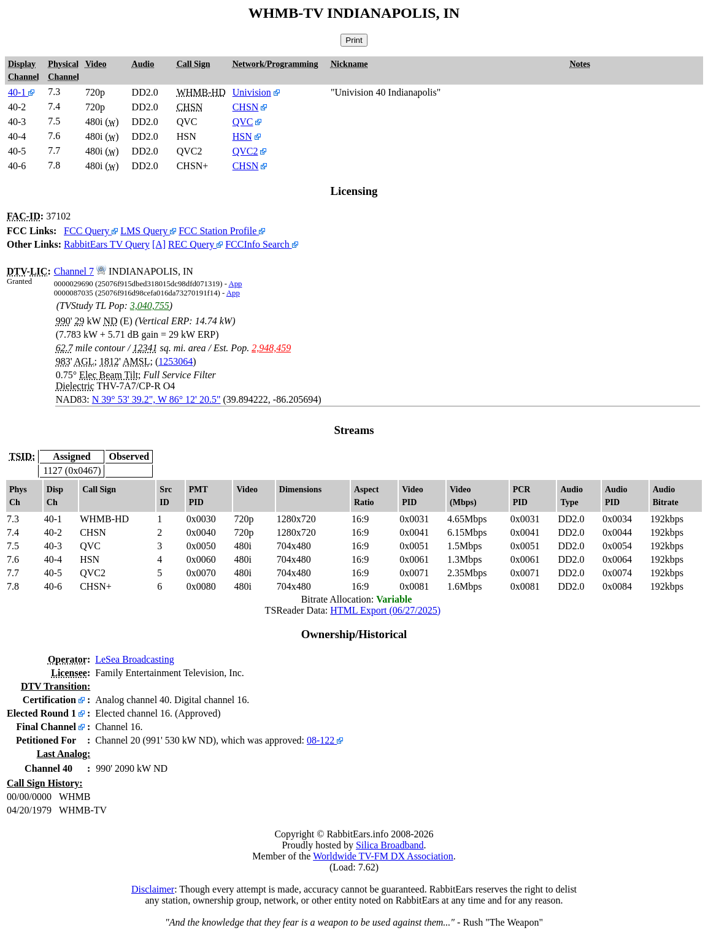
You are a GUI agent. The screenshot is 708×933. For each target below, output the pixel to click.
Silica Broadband (390, 845)
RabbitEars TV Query (107, 244)
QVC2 (245, 151)
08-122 (325, 740)
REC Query (195, 244)
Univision (252, 92)
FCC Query (91, 231)
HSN (242, 136)
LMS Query (148, 231)
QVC (243, 121)
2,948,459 (271, 348)
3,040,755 (149, 305)
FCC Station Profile (222, 231)
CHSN (246, 107)
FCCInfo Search (261, 244)
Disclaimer (152, 889)
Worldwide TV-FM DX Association (383, 856)
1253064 (175, 361)
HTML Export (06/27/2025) (385, 610)
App (235, 284)
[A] (159, 244)
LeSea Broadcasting (134, 659)
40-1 (21, 92)
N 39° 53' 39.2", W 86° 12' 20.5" (156, 399)
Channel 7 (74, 271)
